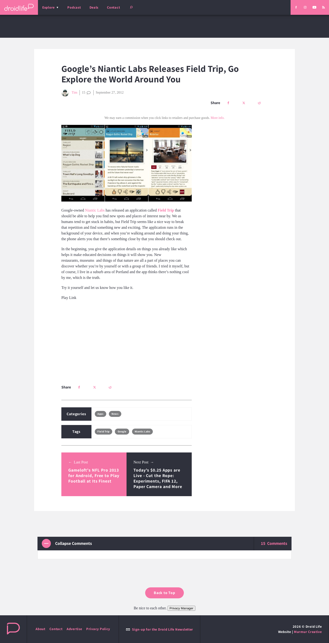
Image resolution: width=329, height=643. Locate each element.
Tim (69, 92)
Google (122, 431)
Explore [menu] (48, 7)
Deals (94, 7)
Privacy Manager (181, 608)
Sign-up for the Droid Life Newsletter (159, 629)
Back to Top (164, 592)
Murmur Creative (308, 631)
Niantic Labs (95, 210)
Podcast (74, 7)
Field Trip (103, 431)
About (40, 629)
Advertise (74, 629)
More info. (217, 118)
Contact (113, 7)
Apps (100, 413)
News (114, 413)
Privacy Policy (98, 629)
